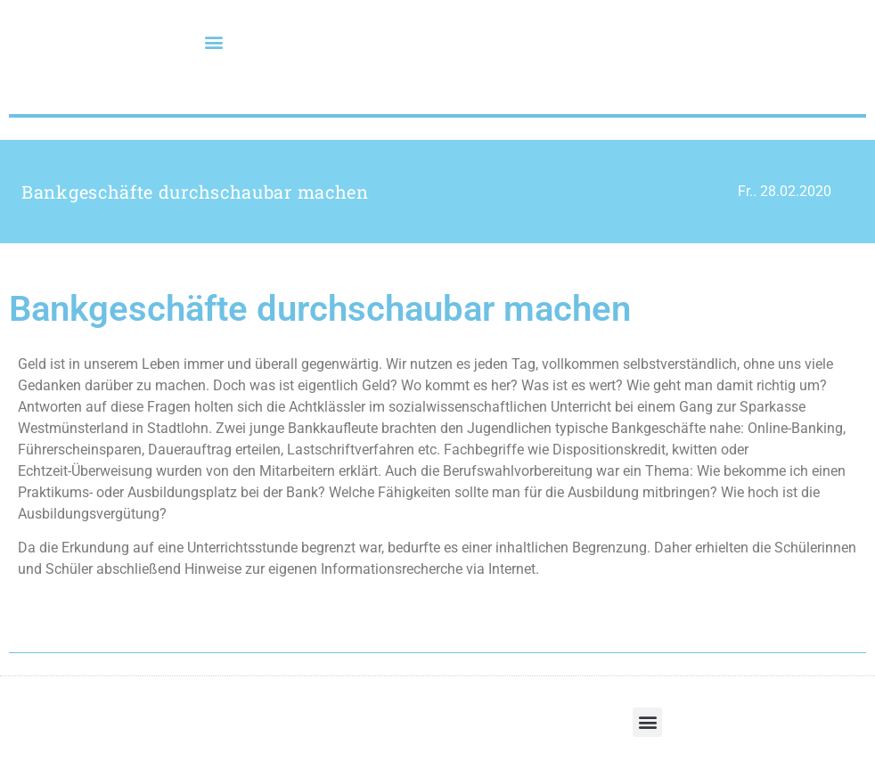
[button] (214, 41)
